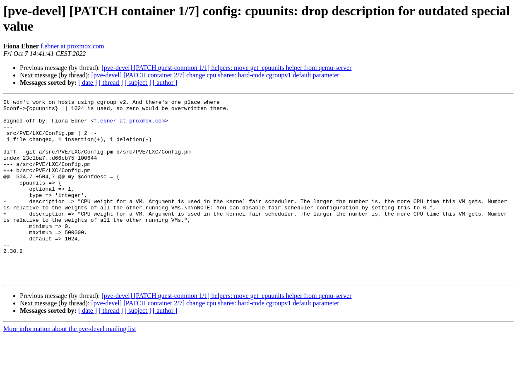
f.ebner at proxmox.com (72, 46)
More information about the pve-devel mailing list (69, 364)
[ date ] (87, 82)
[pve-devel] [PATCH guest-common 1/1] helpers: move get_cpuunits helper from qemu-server (226, 67)
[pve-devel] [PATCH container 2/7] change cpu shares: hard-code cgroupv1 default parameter (215, 75)
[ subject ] (138, 82)
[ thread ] (111, 82)
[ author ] (165, 82)
